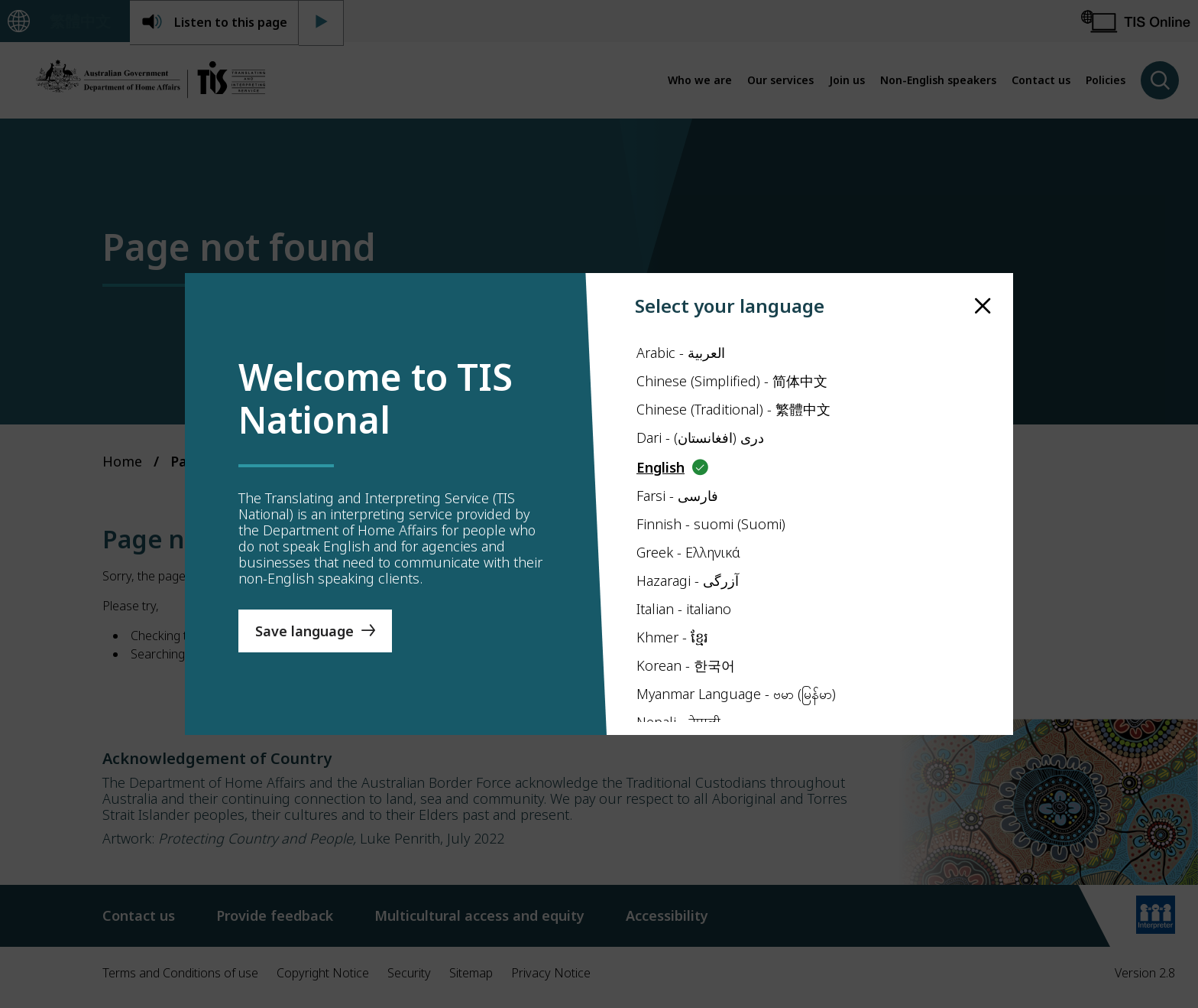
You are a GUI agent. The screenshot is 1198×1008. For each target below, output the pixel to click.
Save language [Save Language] (304, 631)
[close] (983, 306)
